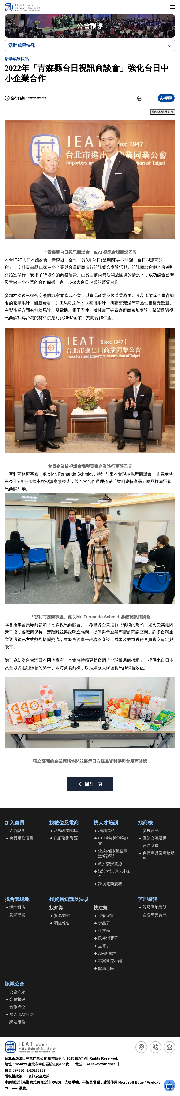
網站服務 (17, 1022)
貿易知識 (62, 915)
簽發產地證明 (155, 907)
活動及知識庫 (66, 830)
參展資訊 (151, 830)
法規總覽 (106, 915)
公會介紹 (17, 992)
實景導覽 (17, 915)
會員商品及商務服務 (159, 856)
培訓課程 (106, 830)
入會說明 (17, 830)
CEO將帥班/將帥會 (113, 841)
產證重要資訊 (155, 915)
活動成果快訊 (21, 45)
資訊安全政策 (38, 1076)
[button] (139, 98)
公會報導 (17, 999)
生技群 (104, 930)
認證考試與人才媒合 (114, 874)
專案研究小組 (110, 961)
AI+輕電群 (107, 953)
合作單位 (17, 1007)
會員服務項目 (21, 838)
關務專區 (106, 968)
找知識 (56, 907)
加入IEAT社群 (21, 1014)
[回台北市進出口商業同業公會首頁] (23, 7)
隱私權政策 (13, 1076)
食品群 (104, 923)
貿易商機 (151, 845)
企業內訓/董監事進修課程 (112, 853)
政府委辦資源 (66, 838)
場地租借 (17, 907)
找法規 (101, 907)
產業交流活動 (155, 838)
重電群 (104, 946)
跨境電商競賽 (110, 884)
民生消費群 (108, 938)
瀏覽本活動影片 (162, 112)
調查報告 (62, 923)
